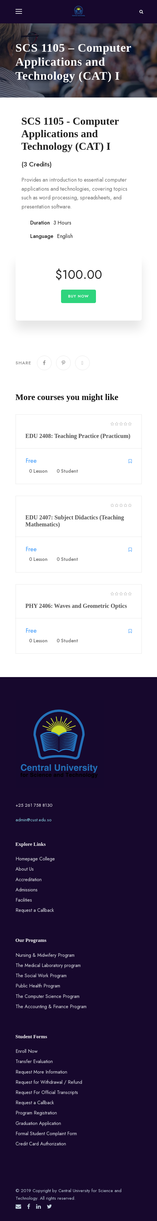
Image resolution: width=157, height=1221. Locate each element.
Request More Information (41, 1072)
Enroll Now (27, 1051)
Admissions (27, 889)
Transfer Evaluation (34, 1061)
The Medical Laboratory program (48, 965)
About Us (25, 869)
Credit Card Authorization (41, 1143)
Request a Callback (35, 910)
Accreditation (29, 879)
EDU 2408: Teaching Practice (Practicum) (78, 436)
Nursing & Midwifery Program (45, 955)
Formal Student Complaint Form (46, 1133)
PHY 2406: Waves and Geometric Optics (76, 606)
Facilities (24, 900)
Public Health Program (38, 985)
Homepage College (35, 858)
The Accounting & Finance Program (51, 1006)
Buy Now (78, 296)
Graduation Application (38, 1123)
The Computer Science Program (48, 996)
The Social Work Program (41, 975)
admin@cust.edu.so (34, 820)
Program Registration (36, 1112)
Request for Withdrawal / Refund (49, 1082)
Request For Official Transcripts (47, 1092)
